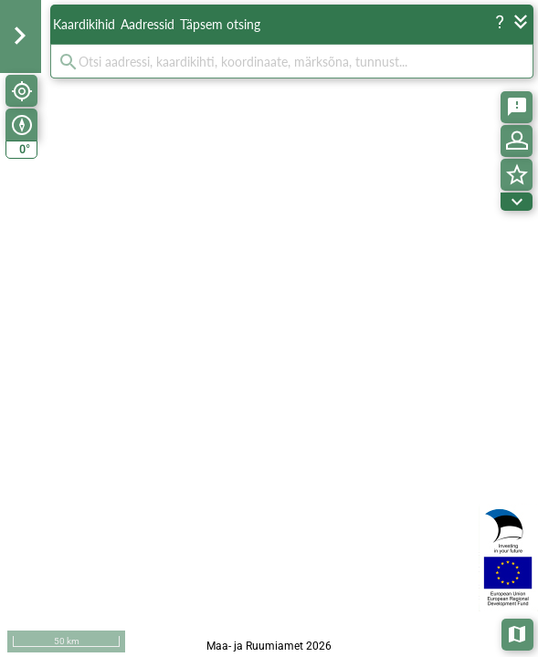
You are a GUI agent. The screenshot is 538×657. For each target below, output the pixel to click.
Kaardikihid (84, 24)
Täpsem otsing (220, 24)
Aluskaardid (518, 633)
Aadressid (147, 24)
